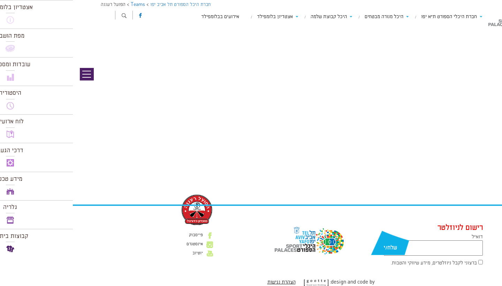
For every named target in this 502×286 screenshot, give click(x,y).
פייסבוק (123, 235)
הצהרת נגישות (209, 282)
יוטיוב (125, 253)
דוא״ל (404, 236)
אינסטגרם (122, 244)
